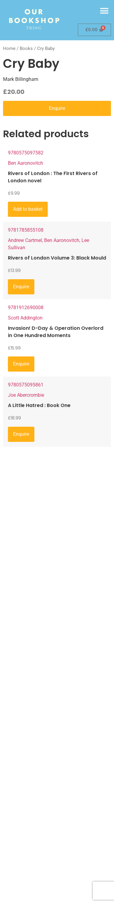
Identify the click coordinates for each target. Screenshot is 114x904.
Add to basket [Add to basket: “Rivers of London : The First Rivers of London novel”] (28, 209)
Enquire (57, 108)
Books (26, 48)
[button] (104, 11)
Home (9, 48)
